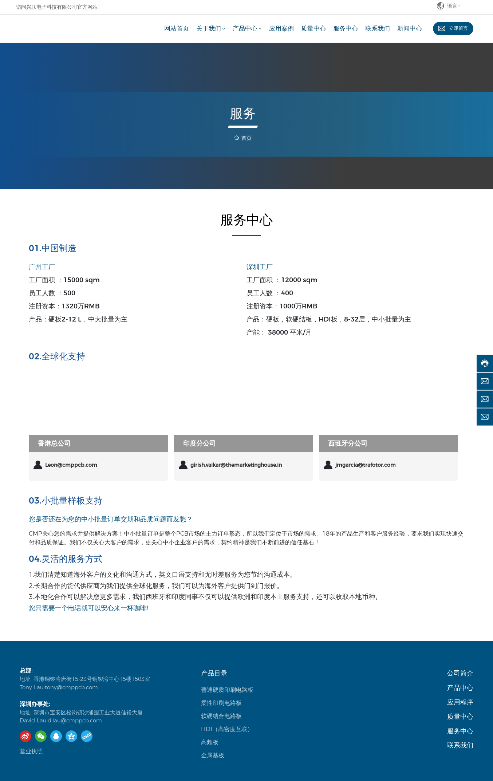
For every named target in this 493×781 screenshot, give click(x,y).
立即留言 (458, 28)
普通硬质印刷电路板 (227, 689)
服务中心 (460, 731)
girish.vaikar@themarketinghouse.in (236, 465)
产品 (453, 688)
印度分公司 (199, 443)
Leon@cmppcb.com (71, 465)
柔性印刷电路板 (221, 702)
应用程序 (460, 702)
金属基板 (212, 755)
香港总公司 (54, 443)
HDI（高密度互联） (227, 729)
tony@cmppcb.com (71, 687)
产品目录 (214, 673)
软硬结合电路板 (221, 716)
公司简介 (460, 673)
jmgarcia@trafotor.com (365, 465)
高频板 (209, 742)
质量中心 (460, 717)
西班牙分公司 (347, 443)
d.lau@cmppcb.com (75, 720)
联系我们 (460, 745)
